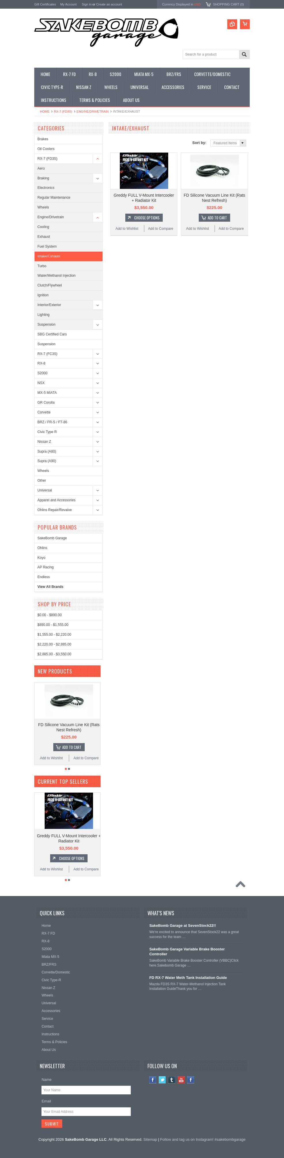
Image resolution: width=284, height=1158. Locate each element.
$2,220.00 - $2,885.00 (54, 644)
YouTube (181, 1079)
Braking (43, 178)
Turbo (41, 266)
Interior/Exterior (49, 305)
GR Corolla (45, 402)
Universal (44, 490)
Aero (41, 168)
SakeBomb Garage (52, 538)
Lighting (43, 315)
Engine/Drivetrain (93, 111)
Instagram (190, 1079)
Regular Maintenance (53, 197)
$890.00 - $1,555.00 (52, 625)
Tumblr (171, 1079)
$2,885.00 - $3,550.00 (54, 654)
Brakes (42, 139)
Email (46, 1101)
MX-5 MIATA (47, 393)
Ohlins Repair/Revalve (54, 510)
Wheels (43, 207)
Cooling (43, 227)
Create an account (109, 4)
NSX (41, 383)
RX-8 (41, 363)
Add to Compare (160, 229)
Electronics (45, 188)
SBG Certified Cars (52, 334)
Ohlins (42, 548)
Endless (43, 577)
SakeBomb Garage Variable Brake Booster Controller (187, 951)
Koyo (41, 558)
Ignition (43, 295)
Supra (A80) (46, 451)
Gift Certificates (45, 4)
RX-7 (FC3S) (47, 354)
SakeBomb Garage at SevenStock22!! (182, 925)
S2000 (42, 373)
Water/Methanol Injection (56, 276)
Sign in (87, 4)
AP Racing (45, 567)
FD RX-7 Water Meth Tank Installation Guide (188, 977)
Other (41, 481)
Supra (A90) (46, 461)
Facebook (152, 1079)
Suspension (46, 324)
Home (45, 111)
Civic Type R (47, 432)
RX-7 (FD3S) (63, 111)
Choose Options (147, 218)
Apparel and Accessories (56, 500)
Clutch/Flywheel (49, 285)
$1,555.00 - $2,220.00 (54, 635)
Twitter (162, 1079)
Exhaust (43, 237)
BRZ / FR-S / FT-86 (52, 422)
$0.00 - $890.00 (49, 615)
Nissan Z (44, 442)
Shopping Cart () (228, 4)
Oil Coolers (45, 149)
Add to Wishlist (127, 229)
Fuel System (47, 246)
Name (46, 1079)
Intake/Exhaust (48, 256)
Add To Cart (217, 218)
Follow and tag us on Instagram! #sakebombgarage (202, 1139)
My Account (68, 4)
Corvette (43, 412)
